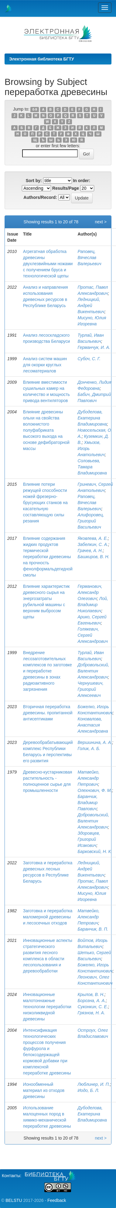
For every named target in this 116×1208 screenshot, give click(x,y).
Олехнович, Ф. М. (94, 790)
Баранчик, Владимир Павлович (87, 802)
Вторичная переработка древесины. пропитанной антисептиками (48, 712)
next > (101, 221)
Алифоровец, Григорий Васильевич (90, 520)
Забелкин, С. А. (92, 544)
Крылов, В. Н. (90, 994)
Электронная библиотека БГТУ (41, 59)
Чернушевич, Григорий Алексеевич (90, 689)
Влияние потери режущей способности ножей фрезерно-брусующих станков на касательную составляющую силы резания (45, 502)
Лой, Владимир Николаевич (92, 604)
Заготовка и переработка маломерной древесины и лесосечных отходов (47, 916)
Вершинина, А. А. (94, 742)
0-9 (34, 109)
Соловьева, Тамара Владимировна (92, 466)
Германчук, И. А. (93, 347)
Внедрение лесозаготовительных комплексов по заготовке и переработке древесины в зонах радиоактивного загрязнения (47, 671)
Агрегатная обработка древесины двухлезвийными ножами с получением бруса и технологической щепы (48, 263)
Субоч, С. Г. (88, 358)
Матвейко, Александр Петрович (88, 778)
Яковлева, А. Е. (92, 538)
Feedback (56, 1200)
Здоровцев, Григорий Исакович (88, 839)
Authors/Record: (40, 197)
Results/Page (65, 188)
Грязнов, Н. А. (91, 1012)
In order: (81, 180)
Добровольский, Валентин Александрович (93, 670)
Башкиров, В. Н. (93, 556)
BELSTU (13, 1200)
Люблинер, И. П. (93, 1084)
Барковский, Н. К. (94, 851)
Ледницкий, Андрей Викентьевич (90, 305)
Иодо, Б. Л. (88, 1090)
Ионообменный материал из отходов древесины (43, 1090)
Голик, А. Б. (88, 748)
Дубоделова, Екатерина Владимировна (92, 417)
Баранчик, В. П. (92, 929)
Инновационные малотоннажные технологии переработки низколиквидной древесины (47, 1006)
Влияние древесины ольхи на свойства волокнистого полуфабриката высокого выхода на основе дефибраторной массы (46, 430)
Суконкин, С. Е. (92, 1006)
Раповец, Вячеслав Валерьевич (89, 257)
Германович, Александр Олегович (89, 592)
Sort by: (34, 180)
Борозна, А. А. (91, 1000)
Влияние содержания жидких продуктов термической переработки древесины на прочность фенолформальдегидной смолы (48, 556)
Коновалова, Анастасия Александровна (92, 725)
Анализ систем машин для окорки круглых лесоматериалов (45, 364)
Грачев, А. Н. (90, 550)
